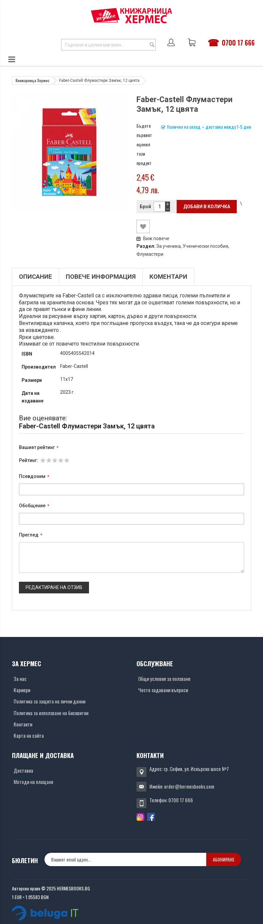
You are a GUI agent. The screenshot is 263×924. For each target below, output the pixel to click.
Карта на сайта (29, 735)
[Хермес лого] (131, 15)
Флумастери (149, 254)
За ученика (168, 246)
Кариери (22, 689)
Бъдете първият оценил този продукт (144, 144)
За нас (20, 678)
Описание (35, 276)
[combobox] (108, 45)
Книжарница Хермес (32, 80)
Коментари (168, 276)
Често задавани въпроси (163, 689)
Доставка (23, 770)
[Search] (152, 45)
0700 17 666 (238, 43)
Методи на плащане (33, 781)
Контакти (23, 724)
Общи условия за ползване (164, 678)
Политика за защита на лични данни (49, 701)
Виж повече (152, 238)
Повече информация (101, 276)
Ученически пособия (205, 246)
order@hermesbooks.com (189, 786)
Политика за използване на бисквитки (51, 712)
